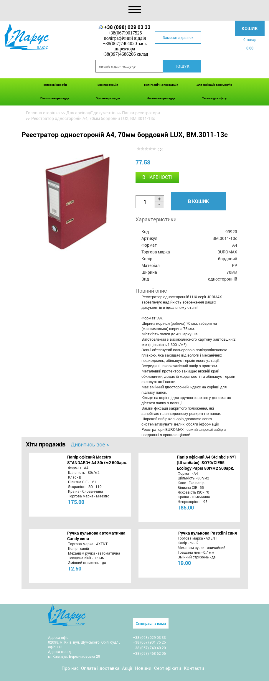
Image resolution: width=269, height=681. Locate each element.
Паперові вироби (55, 85)
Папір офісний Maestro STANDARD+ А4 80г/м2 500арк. (97, 459)
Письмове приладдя (54, 98)
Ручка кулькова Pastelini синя (207, 533)
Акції (127, 668)
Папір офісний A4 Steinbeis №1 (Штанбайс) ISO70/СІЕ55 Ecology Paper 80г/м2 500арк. (206, 462)
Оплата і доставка (100, 668)
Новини (143, 668)
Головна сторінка (43, 113)
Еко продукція (108, 85)
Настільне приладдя (161, 98)
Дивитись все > (90, 444)
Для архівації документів (214, 85)
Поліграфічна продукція (161, 85)
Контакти (194, 668)
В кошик (198, 201)
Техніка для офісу (214, 98)
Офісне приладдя (108, 98)
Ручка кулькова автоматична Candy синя (96, 535)
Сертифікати (167, 668)
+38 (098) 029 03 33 (127, 27)
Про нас (70, 668)
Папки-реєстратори (141, 113)
